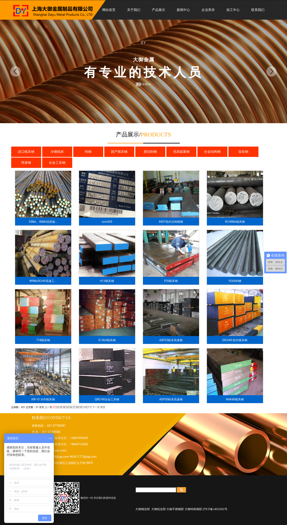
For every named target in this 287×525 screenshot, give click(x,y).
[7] (74, 407)
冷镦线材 (57, 151)
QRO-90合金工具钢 (107, 399)
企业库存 (208, 10)
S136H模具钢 (107, 340)
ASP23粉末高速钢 (171, 340)
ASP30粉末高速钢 (171, 399)
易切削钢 (150, 151)
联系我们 (257, 10)
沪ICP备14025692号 (215, 509)
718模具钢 (43, 340)
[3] (60, 407)
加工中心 (233, 10)
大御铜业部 (142, 509)
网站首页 (108, 10)
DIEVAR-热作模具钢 (234, 340)
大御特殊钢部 (193, 509)
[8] (77, 407)
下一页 (96, 407)
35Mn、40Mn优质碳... (43, 221)
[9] (80, 407)
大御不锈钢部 (175, 509)
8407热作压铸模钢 (171, 221)
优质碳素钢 (181, 151)
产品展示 (158, 10)
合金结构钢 (212, 151)
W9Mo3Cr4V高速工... (43, 281)
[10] (85, 407)
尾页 (102, 407)
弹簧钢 (26, 162)
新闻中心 (183, 10)
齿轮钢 (243, 151)
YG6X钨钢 (234, 281)
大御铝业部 (158, 509)
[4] (64, 407)
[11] (90, 407)
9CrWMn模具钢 (235, 221)
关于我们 (133, 10)
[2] (57, 407)
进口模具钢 (26, 151)
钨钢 (88, 151)
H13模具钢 (107, 281)
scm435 (107, 221)
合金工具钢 (57, 162)
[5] (67, 407)
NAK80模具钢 (235, 399)
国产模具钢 (119, 151)
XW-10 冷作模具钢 (43, 399)
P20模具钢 (171, 281)
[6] (71, 407)
